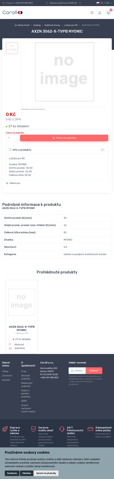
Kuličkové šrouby (52, 25)
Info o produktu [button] (20, 149)
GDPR (24, 399)
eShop (5, 369)
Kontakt (6, 378)
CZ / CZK (103, 3)
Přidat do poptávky (64, 137)
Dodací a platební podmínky (26, 392)
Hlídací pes (13, 183)
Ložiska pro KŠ (70, 25)
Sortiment (7, 374)
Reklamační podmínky (26, 383)
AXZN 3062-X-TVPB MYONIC (22, 328)
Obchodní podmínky (26, 375)
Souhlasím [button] (12, 473)
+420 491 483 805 (24, 3)
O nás (23, 369)
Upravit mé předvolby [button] (46, 473)
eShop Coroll (23, 25)
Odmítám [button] (26, 473)
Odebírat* (94, 369)
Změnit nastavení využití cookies (28, 406)
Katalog (37, 25)
